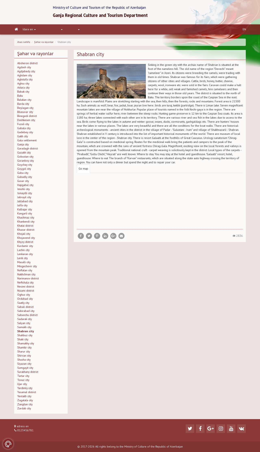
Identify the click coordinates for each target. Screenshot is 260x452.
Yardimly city (24, 389)
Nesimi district (25, 288)
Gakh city (22, 137)
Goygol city (24, 170)
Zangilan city (25, 405)
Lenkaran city (25, 255)
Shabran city (25, 332)
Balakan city (24, 101)
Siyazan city (24, 365)
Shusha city (24, 361)
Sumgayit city (25, 369)
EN (244, 30)
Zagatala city (25, 401)
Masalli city (24, 263)
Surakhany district (27, 373)
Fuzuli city (23, 125)
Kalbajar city (24, 210)
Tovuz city (23, 381)
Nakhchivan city (26, 275)
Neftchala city (25, 283)
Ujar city (22, 385)
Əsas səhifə (23, 43)
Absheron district (27, 64)
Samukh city (24, 328)
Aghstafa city (25, 80)
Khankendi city (26, 223)
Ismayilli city (24, 194)
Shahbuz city (24, 336)
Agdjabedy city (26, 72)
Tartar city (23, 377)
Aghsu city (23, 84)
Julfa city (22, 206)
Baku (20, 97)
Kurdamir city (25, 247)
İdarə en (28, 30)
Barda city (23, 105)
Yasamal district (26, 393)
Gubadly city (24, 178)
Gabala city (24, 129)
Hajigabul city (25, 186)
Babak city (23, 93)
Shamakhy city (25, 344)
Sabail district (25, 308)
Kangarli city (24, 214)
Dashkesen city (26, 121)
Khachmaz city (25, 218)
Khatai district (25, 227)
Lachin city (23, 251)
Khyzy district (25, 243)
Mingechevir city (27, 267)
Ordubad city (25, 300)
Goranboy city (25, 162)
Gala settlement (27, 141)
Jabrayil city (24, 198)
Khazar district (25, 231)
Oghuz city (23, 296)
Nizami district (25, 292)
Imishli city (23, 190)
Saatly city (23, 304)
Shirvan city (24, 357)
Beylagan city (25, 109)
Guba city (22, 174)
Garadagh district (27, 149)
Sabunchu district (27, 316)
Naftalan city (24, 271)
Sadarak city (24, 320)
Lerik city (22, 259)
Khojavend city (26, 239)
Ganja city (23, 145)
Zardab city (24, 409)
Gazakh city (24, 153)
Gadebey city (25, 133)
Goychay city (24, 166)
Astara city (23, 89)
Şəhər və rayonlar (43, 43)
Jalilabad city (25, 202)
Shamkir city (24, 348)
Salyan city (23, 324)
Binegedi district (27, 117)
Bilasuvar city (25, 113)
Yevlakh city (24, 397)
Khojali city (23, 235)
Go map (83, 170)
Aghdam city (24, 76)
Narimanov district (28, 279)
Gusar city (23, 182)
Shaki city (22, 340)
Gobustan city (25, 158)
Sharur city (23, 352)
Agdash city (24, 68)
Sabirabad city (26, 312)
